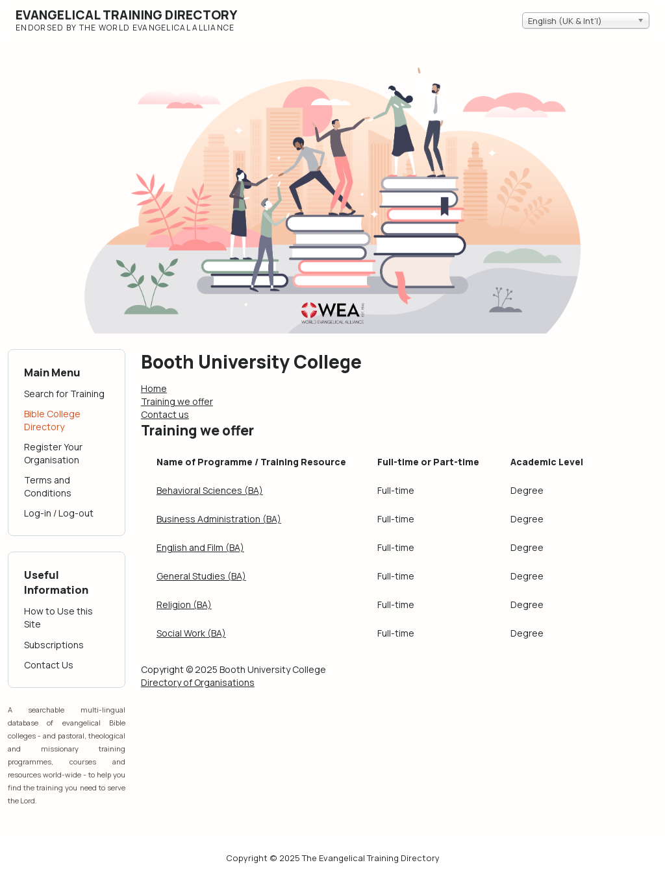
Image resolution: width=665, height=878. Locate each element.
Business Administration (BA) (219, 519)
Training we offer (177, 401)
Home (154, 388)
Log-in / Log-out (59, 513)
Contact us (165, 414)
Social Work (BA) (191, 633)
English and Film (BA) (200, 547)
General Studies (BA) (201, 576)
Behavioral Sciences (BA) (210, 490)
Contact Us (48, 665)
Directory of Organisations (198, 682)
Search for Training (64, 393)
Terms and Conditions (47, 486)
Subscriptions (54, 645)
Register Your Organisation (53, 453)
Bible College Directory (52, 420)
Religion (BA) (184, 604)
